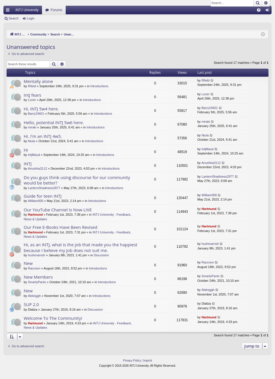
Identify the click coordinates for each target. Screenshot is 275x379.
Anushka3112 (37, 168)
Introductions (100, 86)
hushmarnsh (36, 255)
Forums (56, 10)
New (28, 263)
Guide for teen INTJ (43, 196)
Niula (31, 141)
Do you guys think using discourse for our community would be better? (77, 180)
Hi (26, 150)
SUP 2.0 (31, 304)
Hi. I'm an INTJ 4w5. (43, 136)
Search (14, 18)
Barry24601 (36, 113)
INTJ (28, 163)
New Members (38, 277)
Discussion (101, 255)
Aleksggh (34, 295)
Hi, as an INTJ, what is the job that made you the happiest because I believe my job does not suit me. (80, 247)
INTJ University (27, 10)
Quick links (9, 11)
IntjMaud (34, 154)
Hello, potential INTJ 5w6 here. (54, 122)
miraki (32, 127)
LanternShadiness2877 (44, 188)
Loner (32, 100)
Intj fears (32, 95)
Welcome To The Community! (53, 318)
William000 (35, 201)
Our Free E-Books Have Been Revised (60, 227)
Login (31, 18)
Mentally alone (38, 81)
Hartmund (35, 214)
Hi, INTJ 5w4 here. (41, 109)
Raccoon (34, 268)
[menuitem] (258, 10)
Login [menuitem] (269, 11)
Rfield (32, 86)
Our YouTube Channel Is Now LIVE (58, 210)
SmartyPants (37, 282)
